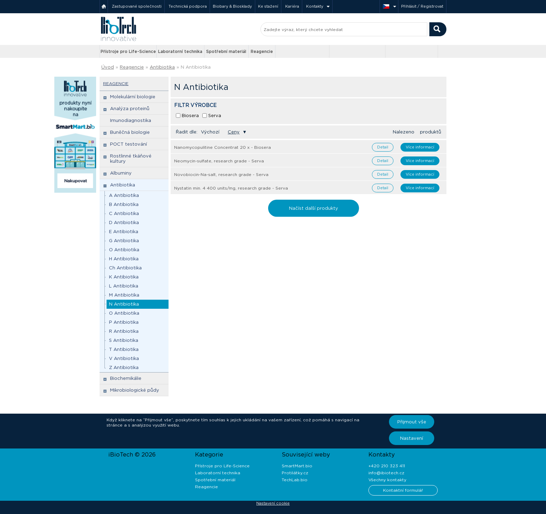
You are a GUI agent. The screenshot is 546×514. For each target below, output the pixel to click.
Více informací (420, 147)
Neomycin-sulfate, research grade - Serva (219, 160)
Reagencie (262, 51)
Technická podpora (188, 6)
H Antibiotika (124, 258)
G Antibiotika (124, 240)
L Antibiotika (123, 286)
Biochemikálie (125, 378)
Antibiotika (162, 67)
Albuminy (121, 173)
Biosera (190, 115)
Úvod (107, 67)
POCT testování (128, 144)
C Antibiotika (124, 213)
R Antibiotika (124, 331)
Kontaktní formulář (403, 490)
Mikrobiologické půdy (134, 390)
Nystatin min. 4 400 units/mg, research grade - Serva (231, 188)
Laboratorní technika (180, 51)
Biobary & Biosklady (232, 6)
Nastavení (411, 438)
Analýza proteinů (129, 108)
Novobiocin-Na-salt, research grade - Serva (221, 174)
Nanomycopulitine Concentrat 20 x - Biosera (222, 147)
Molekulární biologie (132, 96)
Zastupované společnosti (137, 6)
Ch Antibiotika (125, 267)
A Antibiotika (124, 195)
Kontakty (314, 6)
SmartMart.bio (297, 465)
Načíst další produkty (313, 208)
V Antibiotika (124, 358)
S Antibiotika (123, 340)
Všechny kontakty (387, 479)
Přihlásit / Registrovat (422, 6)
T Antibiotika (124, 349)
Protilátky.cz (295, 472)
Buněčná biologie (130, 132)
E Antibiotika (123, 231)
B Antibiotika (124, 204)
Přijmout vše (411, 421)
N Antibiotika (196, 67)
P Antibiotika (124, 322)
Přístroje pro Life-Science (128, 51)
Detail (382, 147)
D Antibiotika (124, 222)
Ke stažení (268, 6)
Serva (214, 115)
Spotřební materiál (226, 51)
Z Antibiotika (124, 367)
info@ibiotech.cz (386, 472)
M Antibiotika (124, 295)
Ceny (234, 132)
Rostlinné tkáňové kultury (130, 158)
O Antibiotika (124, 249)
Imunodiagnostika (130, 120)
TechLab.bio (294, 479)
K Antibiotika (124, 276)
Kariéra (292, 6)
